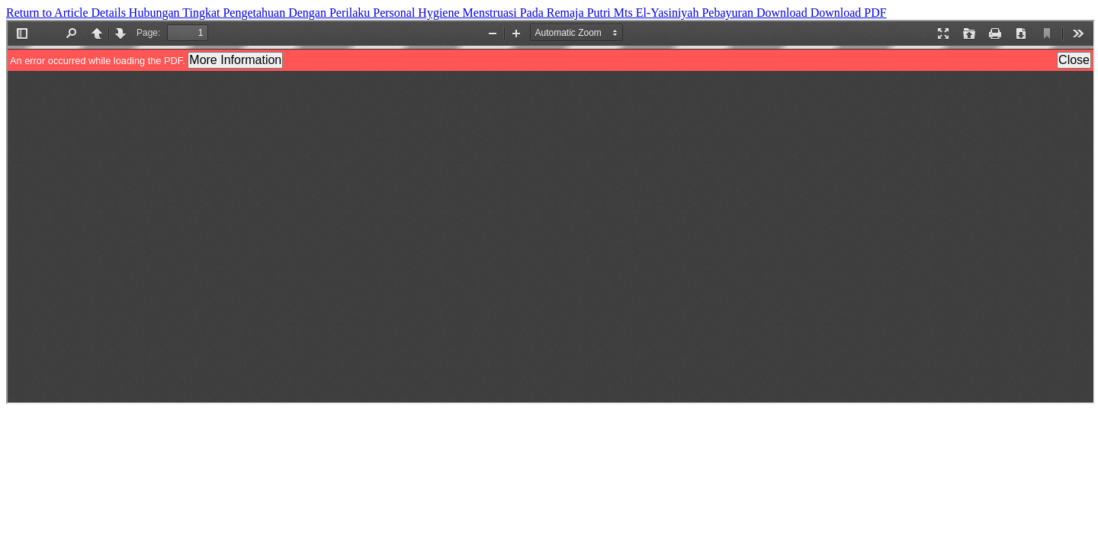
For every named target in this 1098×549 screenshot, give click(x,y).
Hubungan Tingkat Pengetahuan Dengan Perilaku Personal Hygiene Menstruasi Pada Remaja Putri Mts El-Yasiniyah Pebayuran (442, 12)
